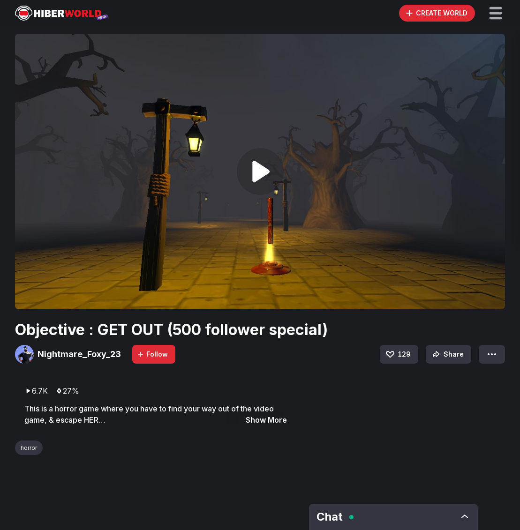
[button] (495, 13)
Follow (152, 354)
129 (397, 354)
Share (447, 354)
